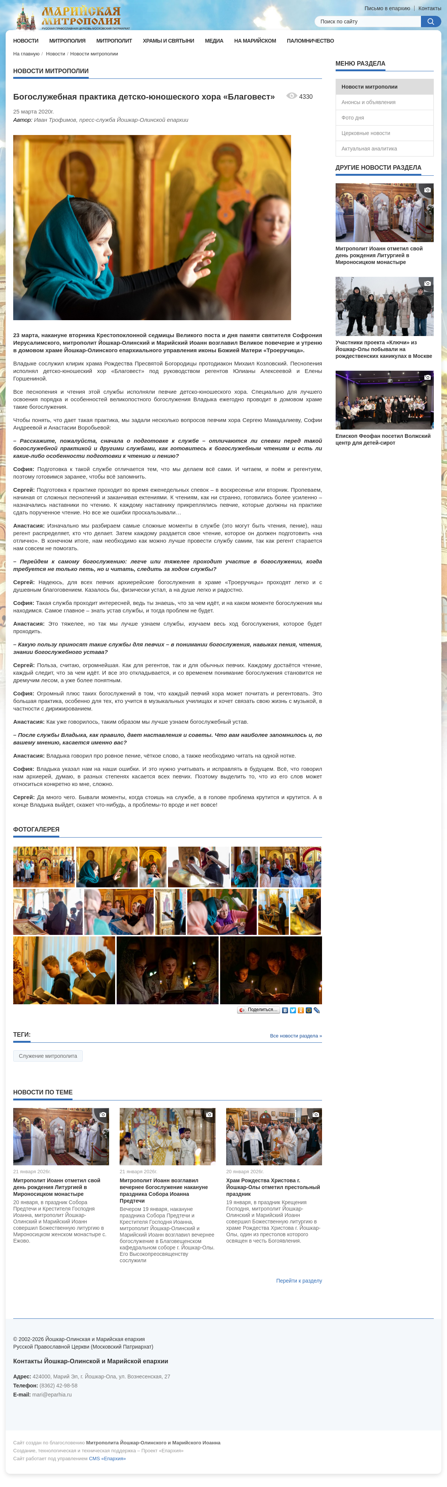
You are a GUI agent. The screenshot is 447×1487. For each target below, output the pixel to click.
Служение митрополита (48, 1056)
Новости (55, 54)
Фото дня (353, 118)
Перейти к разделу (299, 1281)
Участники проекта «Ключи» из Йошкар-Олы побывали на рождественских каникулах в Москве (384, 349)
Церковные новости (366, 133)
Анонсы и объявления (369, 102)
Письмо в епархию (387, 8)
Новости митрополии (94, 54)
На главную (26, 54)
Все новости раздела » (296, 1036)
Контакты (430, 8)
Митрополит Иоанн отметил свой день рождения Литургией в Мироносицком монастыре (56, 1187)
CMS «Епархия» (107, 1458)
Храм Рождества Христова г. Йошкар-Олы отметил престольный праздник (273, 1187)
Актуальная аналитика (369, 149)
